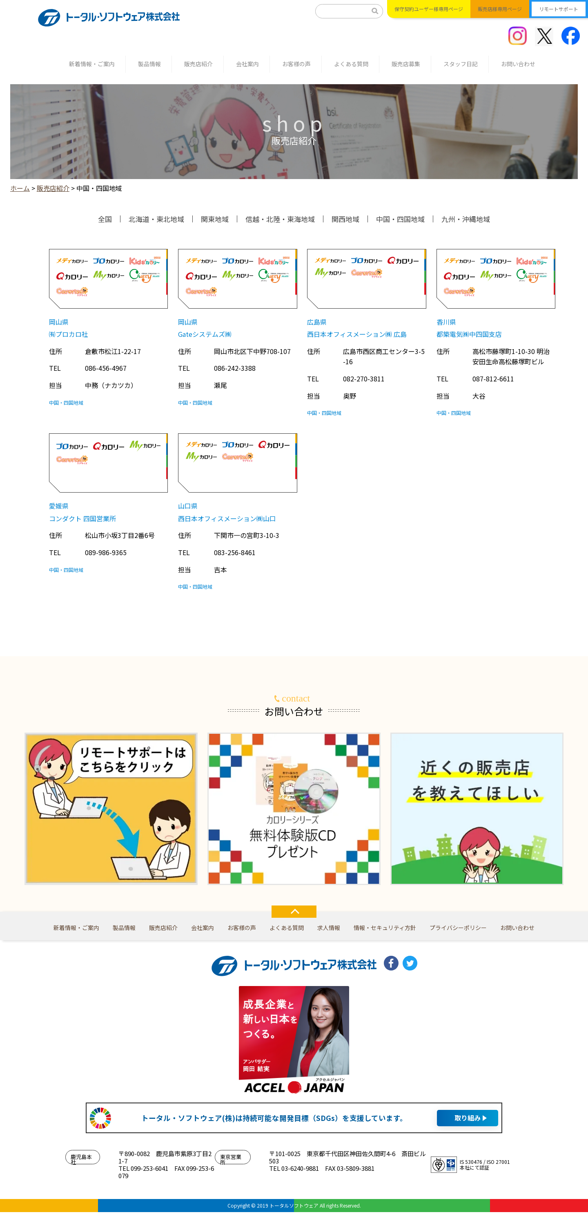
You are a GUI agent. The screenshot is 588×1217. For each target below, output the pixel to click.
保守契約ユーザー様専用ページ (428, 8)
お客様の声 (296, 64)
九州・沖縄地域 (465, 218)
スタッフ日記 (460, 64)
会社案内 (247, 64)
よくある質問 (351, 64)
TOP (294, 911)
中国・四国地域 (400, 218)
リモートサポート (558, 8)
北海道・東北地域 (156, 218)
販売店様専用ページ (500, 8)
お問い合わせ (518, 64)
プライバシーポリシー (458, 927)
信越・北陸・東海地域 (280, 218)
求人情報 (328, 927)
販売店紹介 (198, 64)
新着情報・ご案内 (92, 64)
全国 (105, 218)
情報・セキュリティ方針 (385, 927)
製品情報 (149, 64)
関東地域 (215, 218)
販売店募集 (406, 64)
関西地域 (345, 218)
